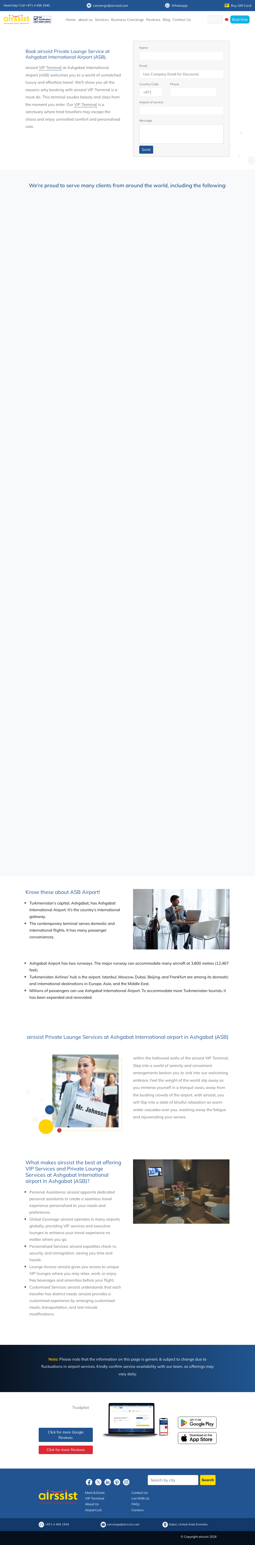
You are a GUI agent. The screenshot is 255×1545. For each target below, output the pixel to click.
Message (145, 120)
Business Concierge (127, 19)
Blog (166, 19)
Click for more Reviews (66, 1449)
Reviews (153, 19)
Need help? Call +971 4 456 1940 (27, 5)
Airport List (93, 1510)
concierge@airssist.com (107, 5)
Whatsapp (176, 5)
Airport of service (151, 102)
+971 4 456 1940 (57, 1524)
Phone (174, 84)
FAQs (135, 1504)
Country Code (149, 84)
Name (143, 48)
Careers (137, 1510)
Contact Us (181, 19)
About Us (92, 1504)
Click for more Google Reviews (66, 1435)
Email (143, 66)
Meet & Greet (94, 1493)
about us (85, 19)
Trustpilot (80, 1407)
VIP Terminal (50, 67)
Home (71, 19)
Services (102, 19)
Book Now (240, 19)
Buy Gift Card (238, 5)
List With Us (140, 1498)
